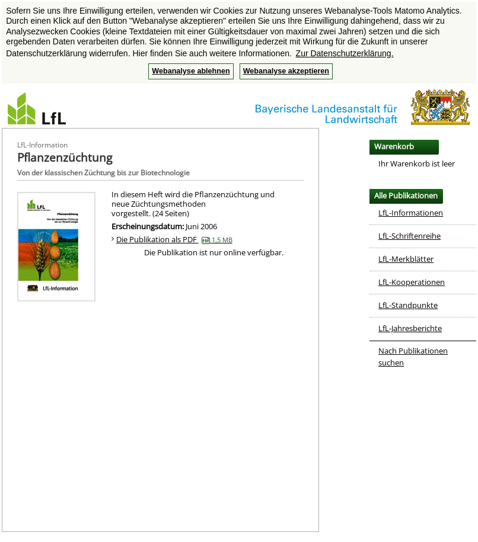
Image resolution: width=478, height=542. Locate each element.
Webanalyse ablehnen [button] (191, 71)
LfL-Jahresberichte (410, 328)
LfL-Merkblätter (406, 259)
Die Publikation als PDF (174, 239)
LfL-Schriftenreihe (409, 235)
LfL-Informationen (410, 212)
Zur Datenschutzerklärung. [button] (345, 53)
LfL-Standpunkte (408, 305)
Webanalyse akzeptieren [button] (286, 71)
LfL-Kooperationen (411, 282)
